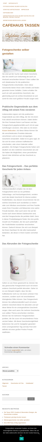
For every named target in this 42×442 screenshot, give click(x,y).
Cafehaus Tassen (21, 25)
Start (5, 3)
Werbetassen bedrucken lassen (14, 20)
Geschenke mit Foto (17, 383)
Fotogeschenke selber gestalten (15, 6)
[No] (39, 434)
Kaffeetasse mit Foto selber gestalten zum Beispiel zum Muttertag (18, 16)
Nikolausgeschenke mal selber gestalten (17, 420)
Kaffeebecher (8, 12)
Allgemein (5, 383)
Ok (22, 439)
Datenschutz (13, 3)
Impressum (25, 9)
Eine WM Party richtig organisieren (15, 423)
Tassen (4, 386)
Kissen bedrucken (9, 130)
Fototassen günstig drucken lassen (15, 417)
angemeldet (16, 350)
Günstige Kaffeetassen (11, 9)
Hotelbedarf (29, 383)
